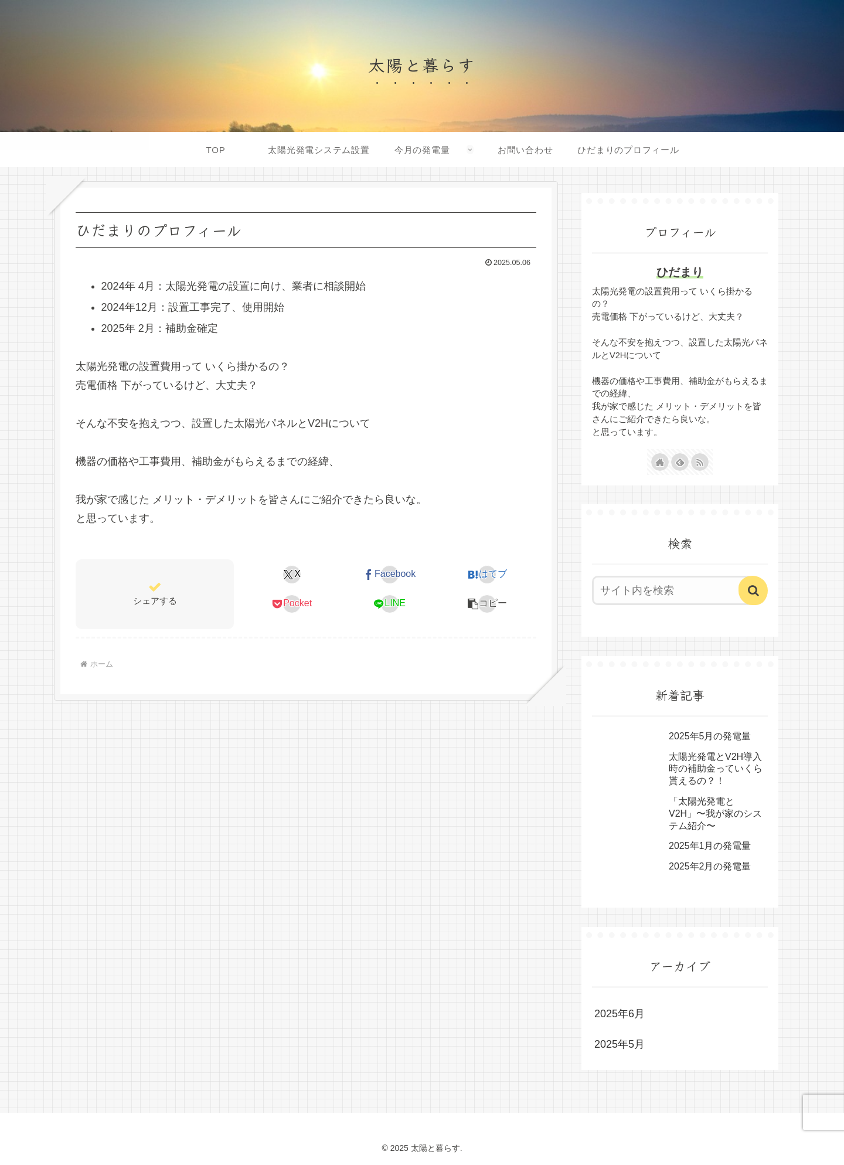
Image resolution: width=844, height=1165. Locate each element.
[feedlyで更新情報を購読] (680, 462)
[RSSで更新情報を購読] (699, 462)
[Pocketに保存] (292, 604)
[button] (487, 604)
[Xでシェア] (292, 574)
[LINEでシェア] (389, 604)
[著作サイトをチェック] (660, 462)
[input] (673, 590)
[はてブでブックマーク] (487, 574)
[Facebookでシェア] (389, 574)
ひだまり (679, 272)
